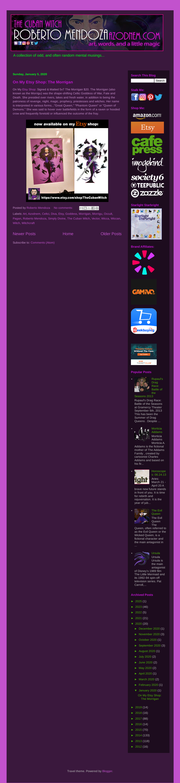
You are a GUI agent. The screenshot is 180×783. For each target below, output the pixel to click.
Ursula (156, 553)
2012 (139, 746)
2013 (139, 741)
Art (25, 213)
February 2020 (149, 684)
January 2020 (148, 690)
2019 (139, 707)
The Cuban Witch (78, 218)
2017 (139, 718)
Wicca (105, 218)
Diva (54, 213)
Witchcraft (28, 223)
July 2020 (145, 656)
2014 (139, 735)
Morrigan (85, 213)
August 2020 (147, 651)
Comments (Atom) (43, 242)
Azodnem (34, 213)
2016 (139, 724)
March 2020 (147, 679)
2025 (139, 601)
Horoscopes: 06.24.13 (159, 472)
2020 (139, 623)
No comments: (64, 207)
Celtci (45, 213)
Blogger (107, 771)
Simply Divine (57, 218)
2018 (139, 712)
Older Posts (111, 233)
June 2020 (146, 662)
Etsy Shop (28, 89)
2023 (139, 606)
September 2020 (150, 645)
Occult (108, 213)
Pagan (17, 218)
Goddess (71, 213)
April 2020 (146, 673)
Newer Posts (24, 233)
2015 (139, 729)
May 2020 (146, 668)
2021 (139, 618)
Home (68, 233)
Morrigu (97, 213)
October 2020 (148, 639)
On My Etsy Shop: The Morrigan (43, 82)
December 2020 (150, 628)
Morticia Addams (157, 430)
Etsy (61, 213)
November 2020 (150, 634)
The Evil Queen (157, 512)
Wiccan (115, 218)
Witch (16, 223)
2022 (139, 612)
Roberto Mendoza (34, 218)
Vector (96, 218)
